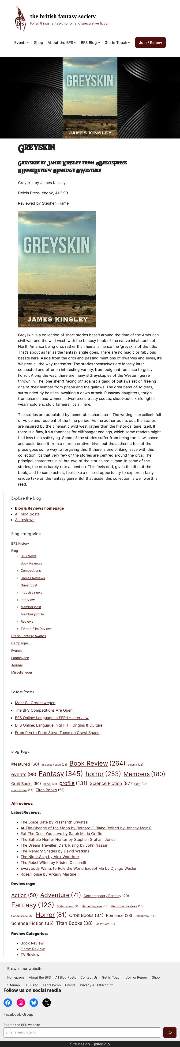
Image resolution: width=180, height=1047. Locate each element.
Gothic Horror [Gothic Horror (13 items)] (68, 907)
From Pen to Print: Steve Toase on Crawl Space (57, 732)
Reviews (27, 621)
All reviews (24, 519)
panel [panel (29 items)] (50, 784)
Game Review (33, 949)
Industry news (31, 592)
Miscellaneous (22, 672)
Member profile (32, 614)
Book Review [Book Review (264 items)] (97, 763)
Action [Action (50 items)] (24, 895)
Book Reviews (31, 563)
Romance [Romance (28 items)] (119, 915)
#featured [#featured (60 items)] (25, 764)
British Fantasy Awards (28, 636)
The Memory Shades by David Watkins (55, 851)
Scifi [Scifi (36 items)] (141, 783)
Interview (28, 600)
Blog (14, 551)
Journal (16, 665)
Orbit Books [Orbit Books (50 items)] (26, 784)
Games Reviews (33, 578)
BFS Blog (89, 42)
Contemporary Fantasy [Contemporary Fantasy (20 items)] (106, 896)
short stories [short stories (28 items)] (22, 790)
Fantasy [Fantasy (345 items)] (61, 773)
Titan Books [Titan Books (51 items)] (50, 790)
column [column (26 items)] (135, 765)
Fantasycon (20, 658)
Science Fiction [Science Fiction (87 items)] (111, 783)
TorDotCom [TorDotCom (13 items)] (105, 924)
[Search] (169, 1032)
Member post (31, 607)
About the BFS (60, 42)
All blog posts (27, 514)
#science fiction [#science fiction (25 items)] (54, 765)
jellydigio (102, 1044)
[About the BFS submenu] (75, 42)
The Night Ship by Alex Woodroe (50, 856)
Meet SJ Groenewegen (35, 702)
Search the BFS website (22, 1025)
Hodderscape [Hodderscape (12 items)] (22, 916)
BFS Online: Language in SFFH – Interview (52, 717)
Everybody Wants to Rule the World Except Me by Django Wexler (78, 868)
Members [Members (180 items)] (144, 774)
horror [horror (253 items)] (103, 774)
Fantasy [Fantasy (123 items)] (32, 905)
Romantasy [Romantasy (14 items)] (145, 916)
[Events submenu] (28, 42)
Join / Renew (150, 42)
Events (20, 42)
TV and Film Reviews (36, 629)
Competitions (31, 570)
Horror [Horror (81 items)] (51, 914)
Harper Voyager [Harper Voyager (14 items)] (95, 906)
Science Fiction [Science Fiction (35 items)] (32, 923)
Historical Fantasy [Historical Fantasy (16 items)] (127, 906)
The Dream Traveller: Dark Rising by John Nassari (65, 845)
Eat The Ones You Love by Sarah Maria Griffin (61, 833)
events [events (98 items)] (23, 774)
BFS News (28, 556)
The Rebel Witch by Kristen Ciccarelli (53, 862)
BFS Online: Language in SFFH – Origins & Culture (58, 725)
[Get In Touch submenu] (129, 42)
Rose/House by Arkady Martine (48, 874)
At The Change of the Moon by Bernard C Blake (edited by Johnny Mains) (86, 828)
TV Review (30, 954)
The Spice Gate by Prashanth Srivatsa (54, 822)
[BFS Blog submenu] (99, 42)
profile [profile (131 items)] (73, 783)
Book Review (32, 943)
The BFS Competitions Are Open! (44, 710)
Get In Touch (116, 42)
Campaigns (20, 643)
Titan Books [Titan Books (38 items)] (74, 923)
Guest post (29, 585)
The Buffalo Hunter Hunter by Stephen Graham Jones (68, 839)
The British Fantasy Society (63, 16)
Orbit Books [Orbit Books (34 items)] (86, 915)
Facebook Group (18, 1014)
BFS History (20, 543)
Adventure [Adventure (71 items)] (60, 895)
